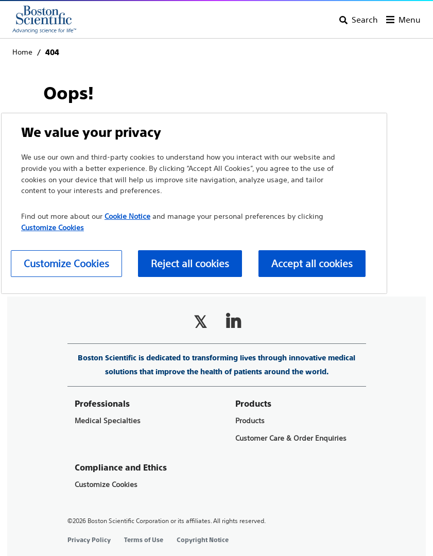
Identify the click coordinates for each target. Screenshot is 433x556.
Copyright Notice (203, 540)
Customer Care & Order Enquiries (291, 438)
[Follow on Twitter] (200, 321)
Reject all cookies (190, 263)
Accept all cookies (312, 263)
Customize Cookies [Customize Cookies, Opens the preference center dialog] (66, 263)
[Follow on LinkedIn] (233, 321)
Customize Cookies (106, 484)
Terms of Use (143, 540)
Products (250, 420)
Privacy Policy (89, 540)
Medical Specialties (108, 420)
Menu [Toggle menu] (410, 19)
